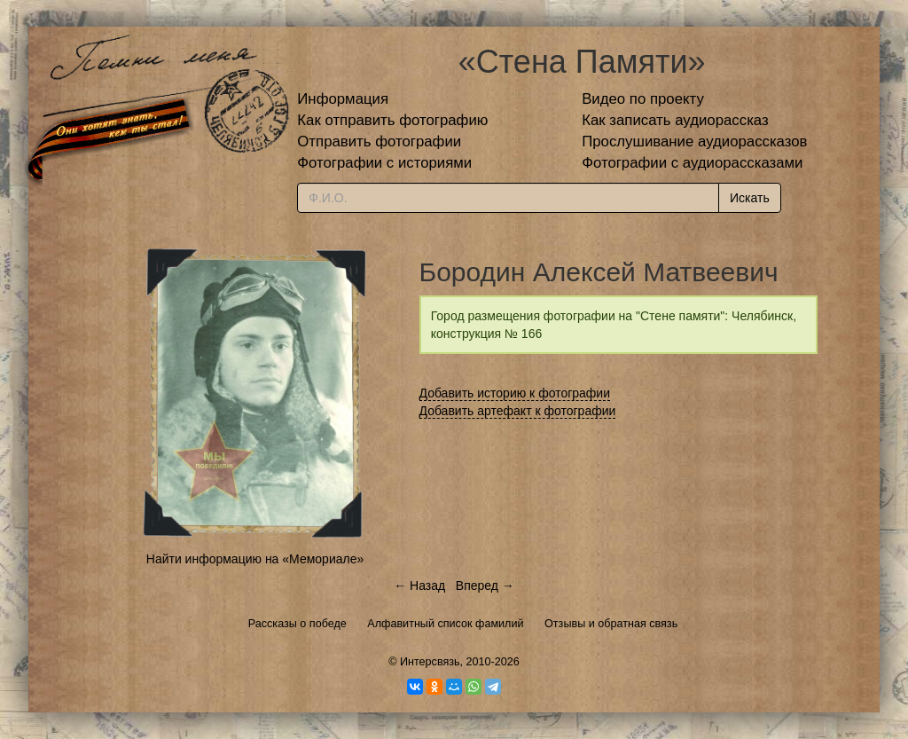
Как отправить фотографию (392, 120)
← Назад (419, 585)
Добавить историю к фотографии (515, 393)
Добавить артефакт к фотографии (517, 411)
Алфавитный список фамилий (445, 623)
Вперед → (485, 585)
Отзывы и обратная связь (610, 623)
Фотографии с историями (384, 162)
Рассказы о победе (297, 623)
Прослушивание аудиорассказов (694, 141)
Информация (342, 98)
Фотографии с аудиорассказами (692, 162)
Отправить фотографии (379, 141)
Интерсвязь (430, 662)
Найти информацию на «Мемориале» (255, 559)
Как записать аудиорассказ (675, 120)
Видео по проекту (643, 98)
